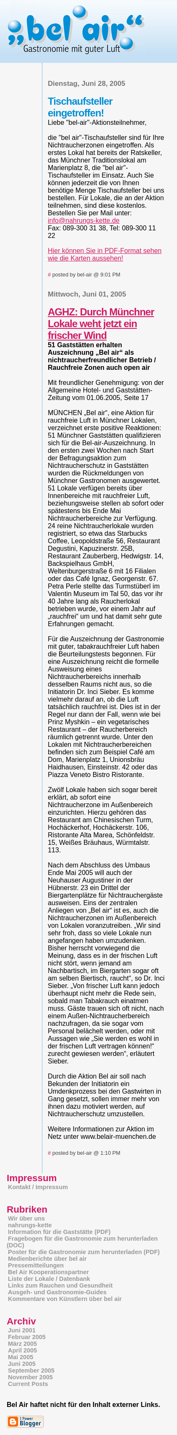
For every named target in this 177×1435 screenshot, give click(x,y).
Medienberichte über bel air (47, 1258)
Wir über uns (26, 1218)
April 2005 (22, 1350)
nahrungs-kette (30, 1225)
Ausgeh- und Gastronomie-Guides (57, 1292)
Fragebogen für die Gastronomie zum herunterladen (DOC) (82, 1242)
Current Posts (28, 1384)
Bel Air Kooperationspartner (48, 1272)
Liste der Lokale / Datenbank (49, 1278)
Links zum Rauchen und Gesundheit (60, 1285)
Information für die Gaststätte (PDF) (59, 1232)
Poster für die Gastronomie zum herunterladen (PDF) (84, 1252)
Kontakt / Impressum (38, 1187)
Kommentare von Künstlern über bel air (65, 1299)
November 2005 (30, 1377)
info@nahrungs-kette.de (84, 220)
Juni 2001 (22, 1330)
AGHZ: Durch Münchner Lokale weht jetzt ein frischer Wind (101, 323)
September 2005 (31, 1370)
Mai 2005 (20, 1357)
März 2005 (22, 1343)
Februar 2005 (27, 1337)
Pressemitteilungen (36, 1265)
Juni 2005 (22, 1363)
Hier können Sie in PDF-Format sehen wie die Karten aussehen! (104, 254)
